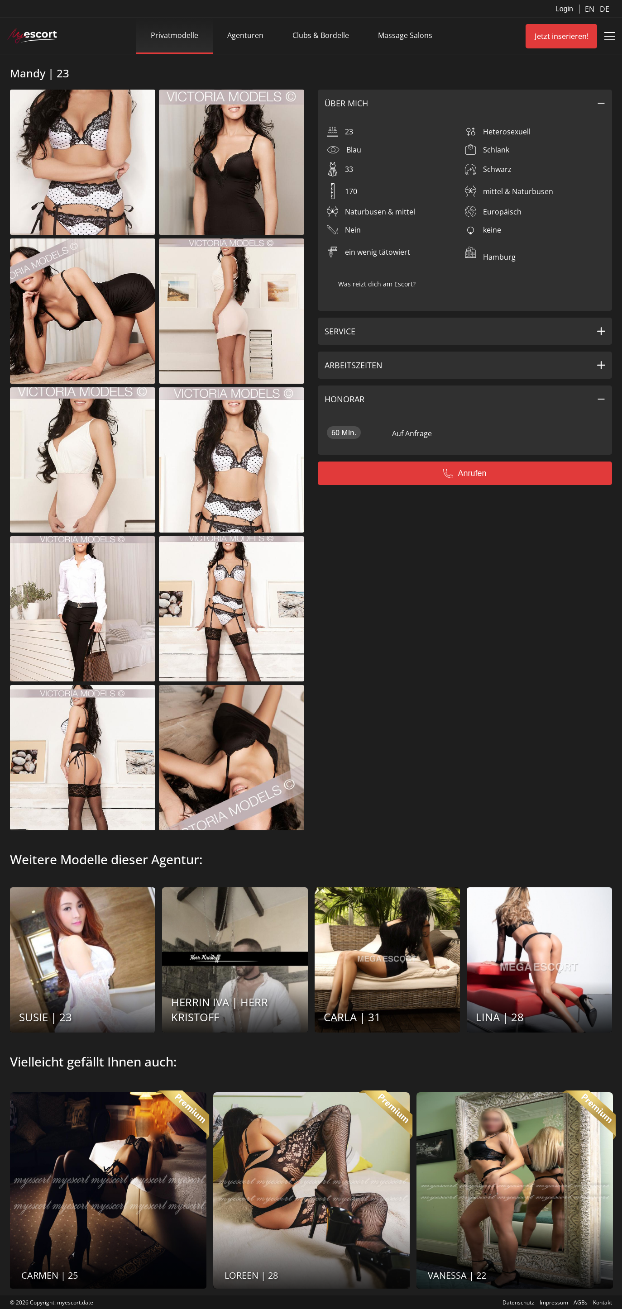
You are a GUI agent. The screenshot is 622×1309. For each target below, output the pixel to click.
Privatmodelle (174, 35)
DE (604, 9)
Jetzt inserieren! (562, 36)
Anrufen (464, 473)
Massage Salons (405, 35)
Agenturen (245, 35)
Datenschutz (518, 1302)
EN (590, 9)
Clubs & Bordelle (320, 35)
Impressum (554, 1302)
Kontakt (602, 1302)
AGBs (581, 1302)
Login (564, 9)
